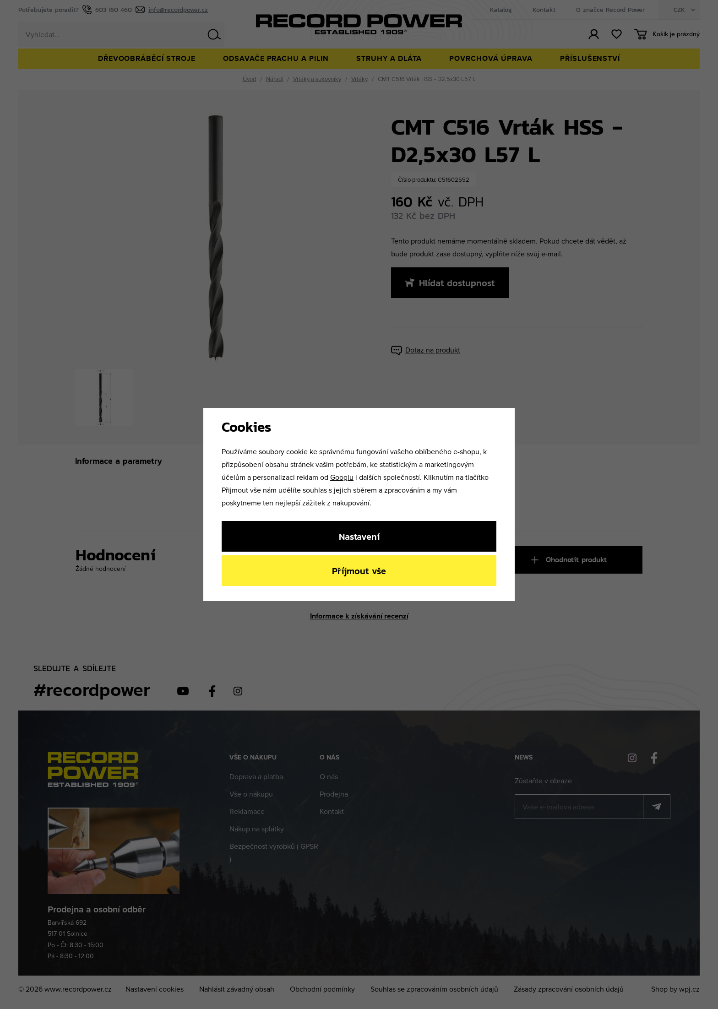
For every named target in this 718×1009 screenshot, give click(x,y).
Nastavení (359, 536)
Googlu (342, 477)
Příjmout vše (359, 570)
